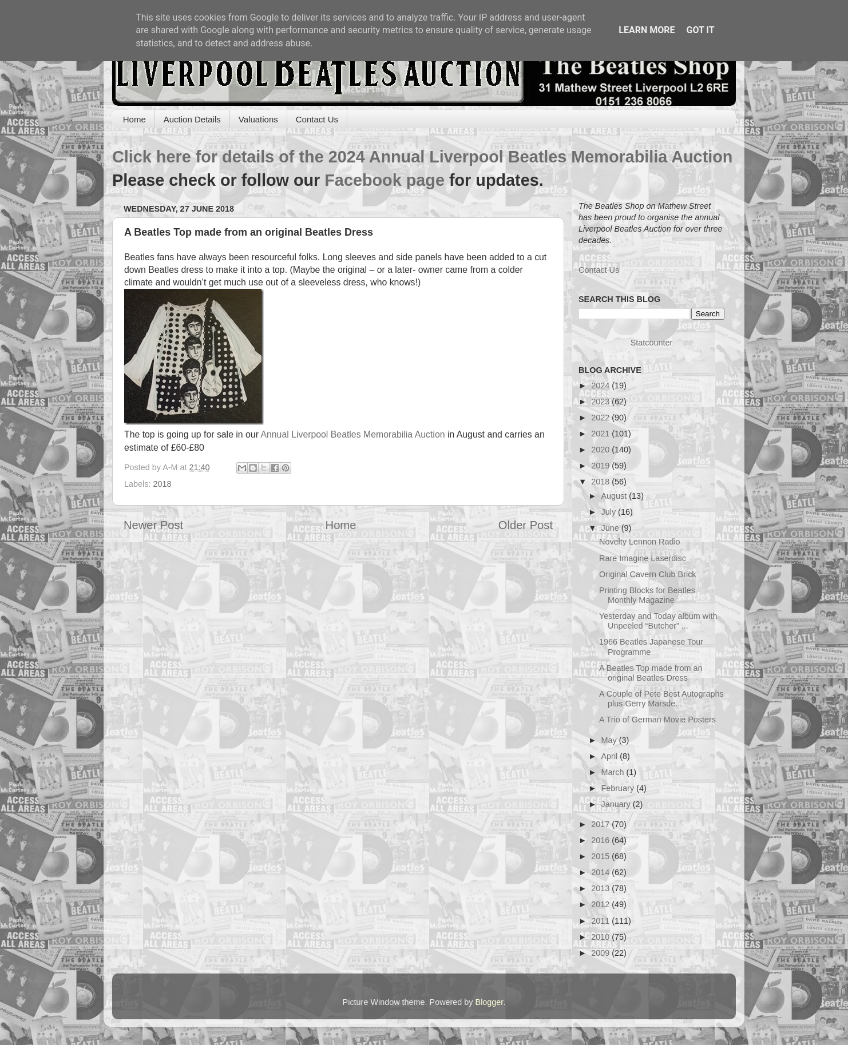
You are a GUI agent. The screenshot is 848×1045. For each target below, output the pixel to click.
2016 (601, 840)
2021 (601, 433)
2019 (601, 465)
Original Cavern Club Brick (647, 574)
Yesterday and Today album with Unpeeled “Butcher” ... (658, 620)
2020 (601, 449)
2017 (601, 824)
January (617, 804)
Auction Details (192, 119)
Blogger (489, 1002)
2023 (601, 401)
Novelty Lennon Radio (639, 541)
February (619, 788)
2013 (601, 888)
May (610, 740)
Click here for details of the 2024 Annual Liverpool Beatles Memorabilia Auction (422, 157)
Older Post (525, 525)
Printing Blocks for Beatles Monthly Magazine (647, 595)
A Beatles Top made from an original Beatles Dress (651, 672)
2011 (601, 920)
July (610, 511)
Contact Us (317, 119)
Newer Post (153, 525)
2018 (162, 483)
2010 (601, 936)
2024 (601, 385)
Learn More (647, 30)
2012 (601, 904)
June (611, 528)
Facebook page (384, 180)
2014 (601, 872)
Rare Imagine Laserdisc (642, 558)
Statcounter (652, 342)
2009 (601, 952)
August (615, 495)
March (614, 772)
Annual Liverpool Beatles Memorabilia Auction (352, 434)
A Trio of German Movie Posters (657, 719)
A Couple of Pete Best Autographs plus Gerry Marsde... (661, 698)
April (610, 756)
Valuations (258, 119)
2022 (601, 417)
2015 (601, 856)
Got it (700, 30)
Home (134, 119)
